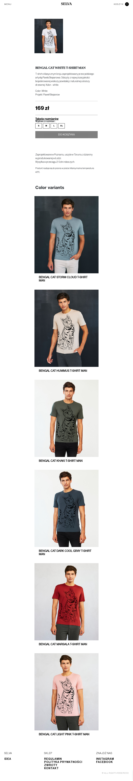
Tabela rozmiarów (47, 118)
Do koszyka (66, 135)
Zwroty (50, 765)
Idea (7, 759)
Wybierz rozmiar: (45, 121)
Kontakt (51, 768)
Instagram (105, 759)
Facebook (104, 762)
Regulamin (53, 759)
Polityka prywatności (63, 762)
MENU (8, 4)
